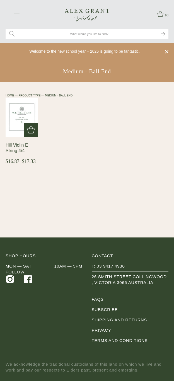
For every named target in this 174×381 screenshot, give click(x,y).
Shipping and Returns (119, 319)
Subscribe (105, 309)
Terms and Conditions (120, 340)
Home (10, 95)
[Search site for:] (90, 34)
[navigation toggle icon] (17, 15)
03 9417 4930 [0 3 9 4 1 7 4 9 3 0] (111, 266)
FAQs (98, 299)
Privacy (101, 330)
